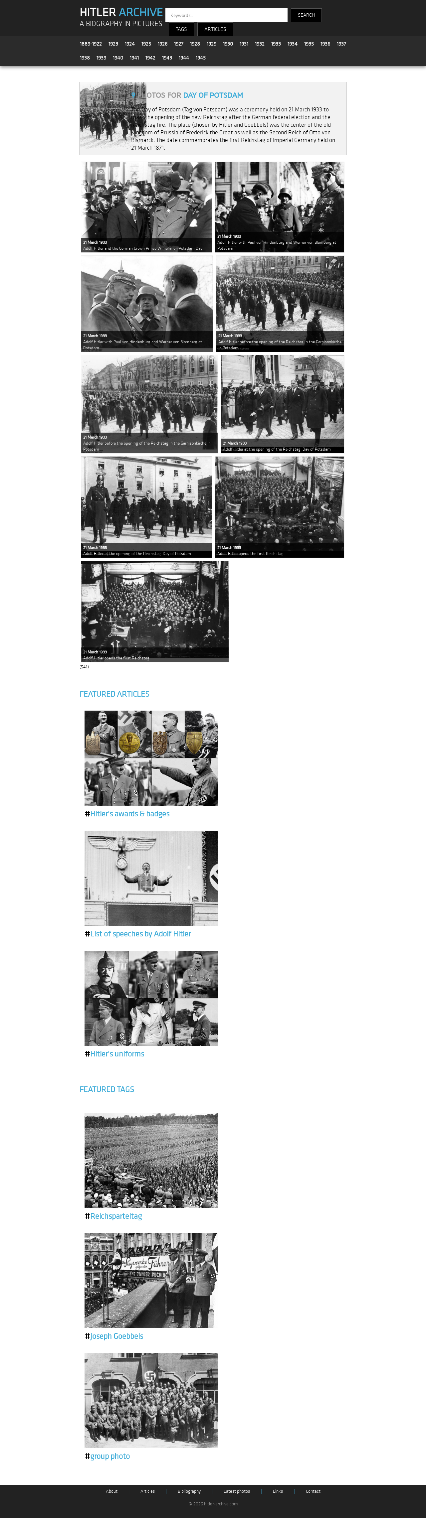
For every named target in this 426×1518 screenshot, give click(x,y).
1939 (101, 58)
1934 (293, 44)
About (111, 1491)
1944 (184, 58)
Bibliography (189, 1491)
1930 (228, 44)
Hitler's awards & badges (127, 814)
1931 (244, 44)
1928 (195, 44)
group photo (107, 1456)
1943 (167, 58)
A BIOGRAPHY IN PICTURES (121, 23)
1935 (309, 44)
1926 (162, 44)
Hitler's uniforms (114, 1054)
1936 (325, 44)
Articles (147, 1491)
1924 (130, 44)
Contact (313, 1491)
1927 (178, 44)
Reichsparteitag (113, 1216)
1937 (341, 44)
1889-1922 (91, 44)
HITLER (121, 12)
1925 (146, 44)
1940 (118, 58)
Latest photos (237, 1491)
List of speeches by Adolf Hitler (138, 934)
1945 (201, 58)
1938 (85, 58)
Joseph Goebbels (114, 1336)
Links (278, 1491)
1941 (134, 58)
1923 (113, 44)
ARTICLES (215, 29)
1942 (150, 58)
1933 (276, 44)
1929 (211, 44)
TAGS (181, 29)
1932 (260, 44)
